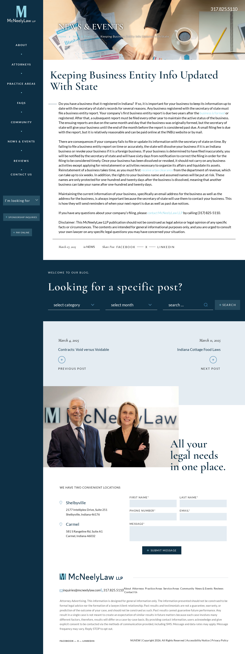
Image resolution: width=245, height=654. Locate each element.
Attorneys (21, 64)
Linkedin (170, 247)
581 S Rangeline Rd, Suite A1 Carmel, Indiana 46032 (86, 535)
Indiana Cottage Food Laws (199, 349)
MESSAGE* (137, 524)
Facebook (67, 639)
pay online (22, 232)
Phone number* (143, 511)
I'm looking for (17, 200)
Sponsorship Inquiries (22, 217)
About (21, 45)
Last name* (189, 498)
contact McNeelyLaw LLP (165, 213)
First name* (139, 498)
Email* (185, 511)
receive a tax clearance (157, 170)
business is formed (213, 113)
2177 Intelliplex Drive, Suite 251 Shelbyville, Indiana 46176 (88, 513)
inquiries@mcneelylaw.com (80, 590)
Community (21, 122)
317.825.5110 (224, 9)
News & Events (21, 141)
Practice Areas (149, 590)
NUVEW (135, 639)
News (90, 247)
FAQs (21, 103)
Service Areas (166, 590)
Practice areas (21, 83)
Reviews (21, 161)
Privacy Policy (219, 639)
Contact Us (21, 174)
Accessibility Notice (198, 639)
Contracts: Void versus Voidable (84, 349)
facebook (128, 247)
